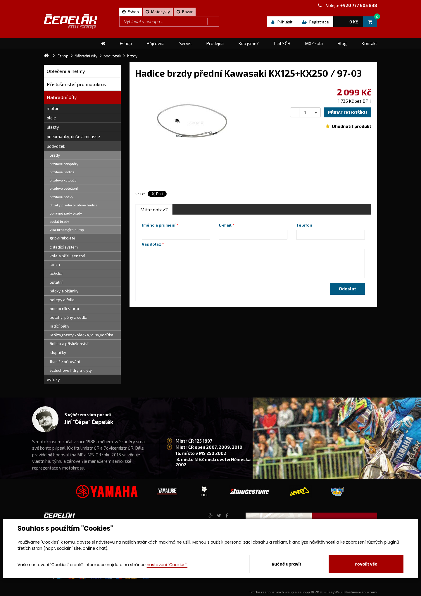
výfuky (53, 379)
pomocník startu (64, 308)
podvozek (56, 146)
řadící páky (59, 326)
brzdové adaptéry (64, 164)
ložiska (56, 273)
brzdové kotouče (63, 180)
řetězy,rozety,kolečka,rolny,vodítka (81, 335)
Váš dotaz (151, 244)
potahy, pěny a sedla (68, 317)
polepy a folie (62, 299)
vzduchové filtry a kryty (71, 370)
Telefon (304, 225)
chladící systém (64, 247)
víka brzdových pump (67, 229)
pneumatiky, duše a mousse (73, 136)
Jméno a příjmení (158, 225)
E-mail (225, 225)
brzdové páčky (61, 197)
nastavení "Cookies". (167, 565)
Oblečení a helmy (66, 71)
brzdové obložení (64, 188)
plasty (53, 127)
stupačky (58, 352)
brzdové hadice (62, 172)
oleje (51, 117)
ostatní (56, 282)
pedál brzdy (59, 221)
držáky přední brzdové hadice (74, 205)
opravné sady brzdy (66, 213)
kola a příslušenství (67, 256)
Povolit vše (366, 564)
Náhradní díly (62, 97)
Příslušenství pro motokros (76, 84)
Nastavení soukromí (360, 592)
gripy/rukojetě (62, 238)
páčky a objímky (64, 291)
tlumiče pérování (65, 361)
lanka (55, 264)
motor (53, 108)
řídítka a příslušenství (69, 343)
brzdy (55, 155)
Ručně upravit (286, 564)
